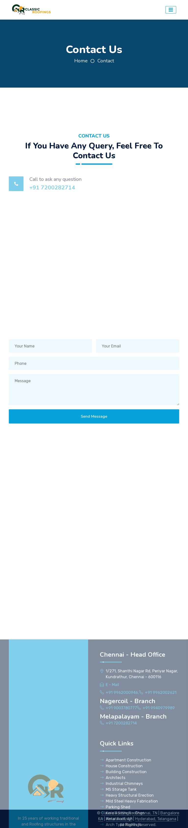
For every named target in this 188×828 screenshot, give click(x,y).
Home (81, 61)
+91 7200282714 (52, 187)
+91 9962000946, (122, 789)
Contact (105, 61)
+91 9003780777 (121, 805)
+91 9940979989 (159, 805)
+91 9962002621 (160, 789)
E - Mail (112, 782)
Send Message (94, 420)
